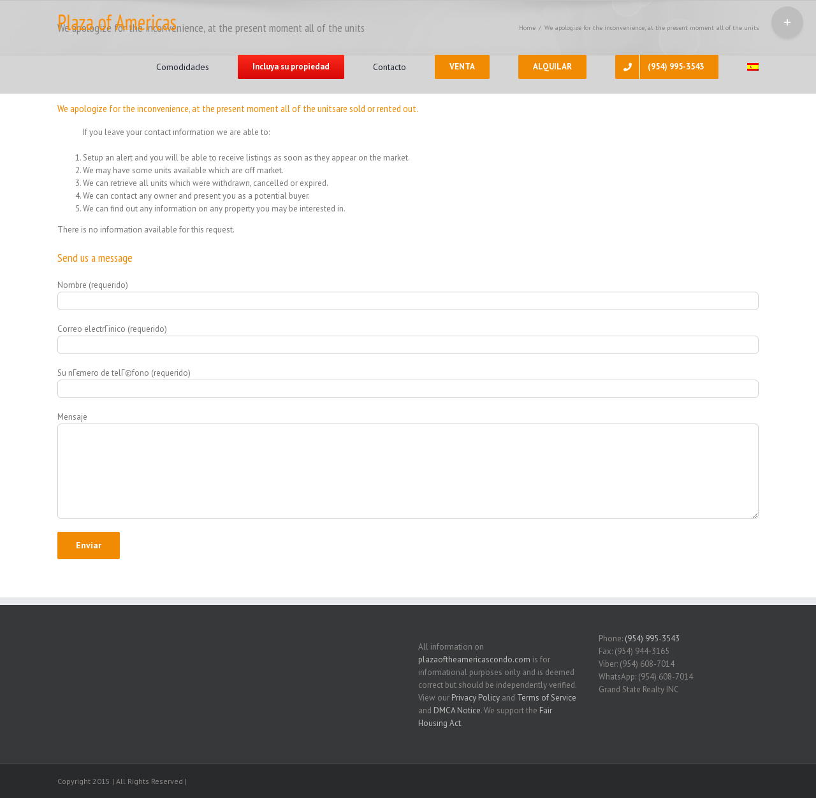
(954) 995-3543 (652, 638)
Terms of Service (546, 697)
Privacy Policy (475, 697)
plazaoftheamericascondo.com (474, 659)
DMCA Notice (457, 710)
